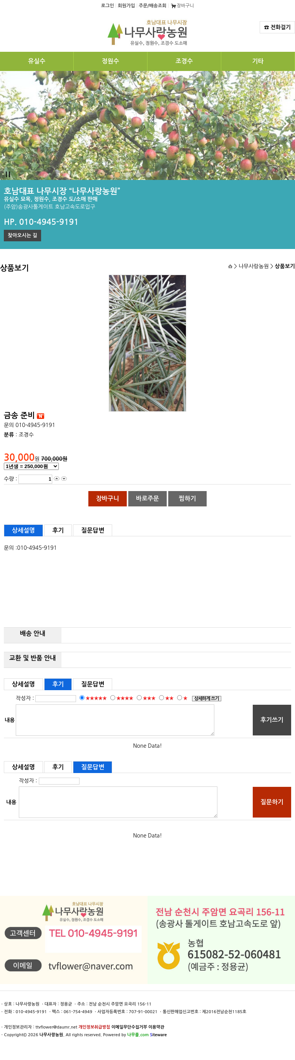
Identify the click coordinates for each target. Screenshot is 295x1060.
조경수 (184, 61)
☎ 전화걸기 (277, 27)
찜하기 (187, 498)
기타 (258, 61)
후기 (58, 530)
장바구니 (182, 5)
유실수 (36, 61)
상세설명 (23, 530)
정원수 (110, 61)
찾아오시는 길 (22, 235)
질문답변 (92, 530)
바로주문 (147, 498)
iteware (158, 1035)
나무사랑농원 (51, 1035)
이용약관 (156, 1027)
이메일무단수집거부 (129, 1027)
